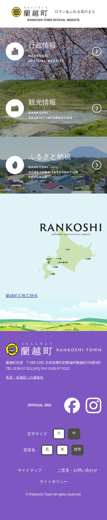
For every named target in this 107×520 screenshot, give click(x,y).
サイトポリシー (54, 481)
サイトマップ (30, 470)
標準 (77, 449)
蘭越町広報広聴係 (22, 295)
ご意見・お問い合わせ (77, 470)
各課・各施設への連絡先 (24, 377)
